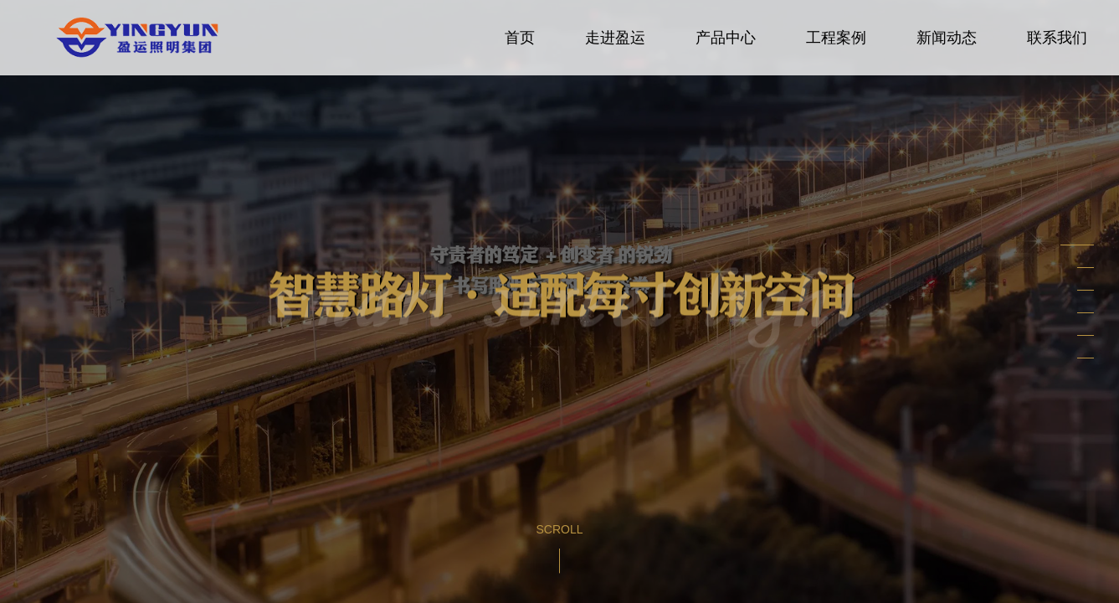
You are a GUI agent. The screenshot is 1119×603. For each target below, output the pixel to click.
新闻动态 (946, 37)
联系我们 (1057, 37)
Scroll (559, 529)
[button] (1077, 245)
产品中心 (726, 37)
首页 (520, 37)
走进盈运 (615, 37)
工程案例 (836, 37)
